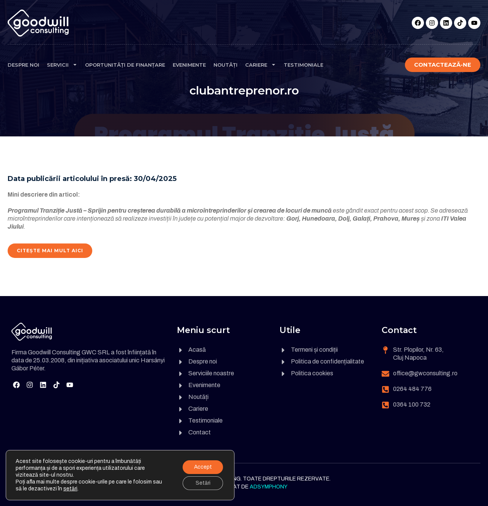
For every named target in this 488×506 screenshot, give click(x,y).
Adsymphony (268, 487)
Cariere (260, 64)
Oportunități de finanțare (125, 65)
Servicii (62, 64)
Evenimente (189, 65)
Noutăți (226, 65)
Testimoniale (303, 65)
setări (70, 489)
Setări (202, 483)
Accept (202, 467)
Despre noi (23, 65)
